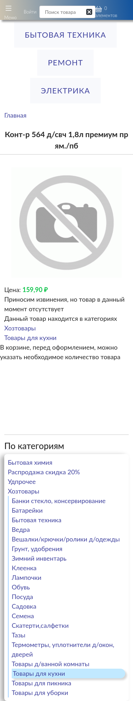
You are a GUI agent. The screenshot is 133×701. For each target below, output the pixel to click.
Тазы (19, 635)
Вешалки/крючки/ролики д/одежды (66, 539)
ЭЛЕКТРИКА (65, 90)
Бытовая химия (30, 462)
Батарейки (27, 510)
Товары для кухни (30, 337)
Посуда (22, 596)
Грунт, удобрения (37, 548)
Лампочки (26, 577)
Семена (23, 616)
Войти (30, 12)
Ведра (21, 529)
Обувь (21, 587)
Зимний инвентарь (39, 558)
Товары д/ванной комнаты (50, 664)
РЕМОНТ (65, 62)
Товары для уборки (40, 692)
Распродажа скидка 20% (44, 472)
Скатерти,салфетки (40, 625)
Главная (15, 115)
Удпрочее (22, 481)
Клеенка (24, 568)
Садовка (24, 606)
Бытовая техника (65, 34)
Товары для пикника (41, 683)
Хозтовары (20, 328)
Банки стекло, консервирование (59, 501)
